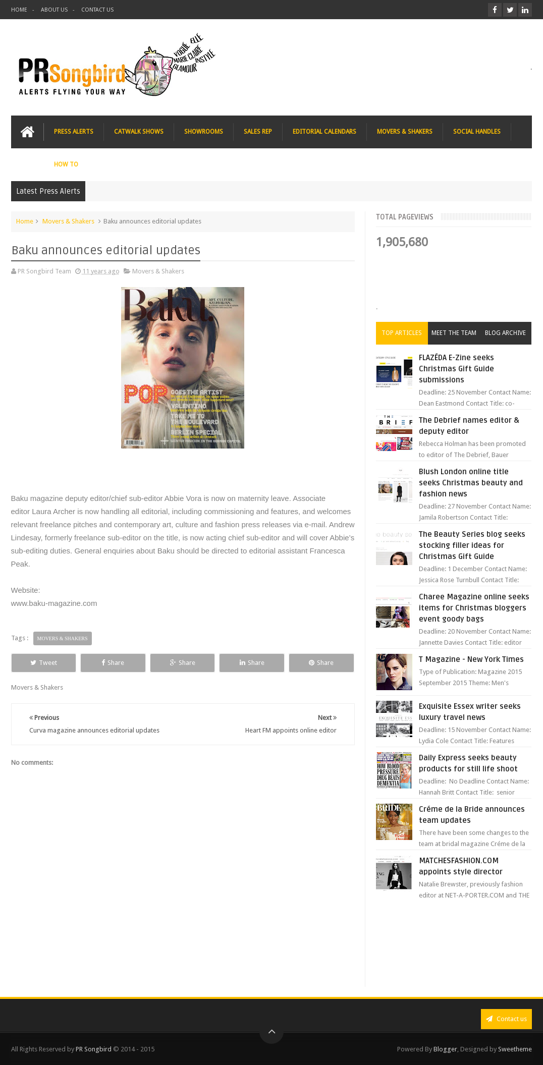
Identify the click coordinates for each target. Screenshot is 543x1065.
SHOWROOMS (203, 131)
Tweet (43, 662)
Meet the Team (453, 333)
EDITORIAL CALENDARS (324, 131)
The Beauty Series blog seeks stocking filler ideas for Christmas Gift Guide (472, 545)
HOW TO (66, 164)
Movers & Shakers (68, 221)
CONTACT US (97, 10)
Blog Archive (505, 333)
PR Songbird (94, 1049)
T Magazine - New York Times (471, 659)
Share (112, 662)
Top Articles (402, 333)
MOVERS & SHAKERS (404, 131)
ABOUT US (54, 10)
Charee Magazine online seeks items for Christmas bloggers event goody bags (474, 608)
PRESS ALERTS (73, 131)
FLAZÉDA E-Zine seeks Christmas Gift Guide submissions (456, 368)
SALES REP (258, 131)
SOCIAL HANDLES (477, 131)
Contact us (506, 1019)
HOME (19, 10)
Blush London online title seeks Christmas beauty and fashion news (471, 482)
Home (24, 221)
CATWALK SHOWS (139, 131)
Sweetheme (515, 1049)
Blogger (445, 1049)
